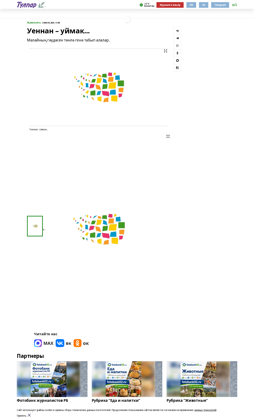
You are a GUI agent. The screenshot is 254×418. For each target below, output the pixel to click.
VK (203, 5)
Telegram (220, 5)
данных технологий (205, 410)
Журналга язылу (170, 5)
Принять (21, 415)
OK (191, 5)
